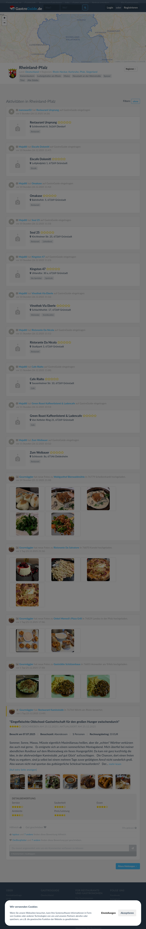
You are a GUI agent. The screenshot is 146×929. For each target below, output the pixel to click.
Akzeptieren (127, 912)
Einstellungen (108, 912)
